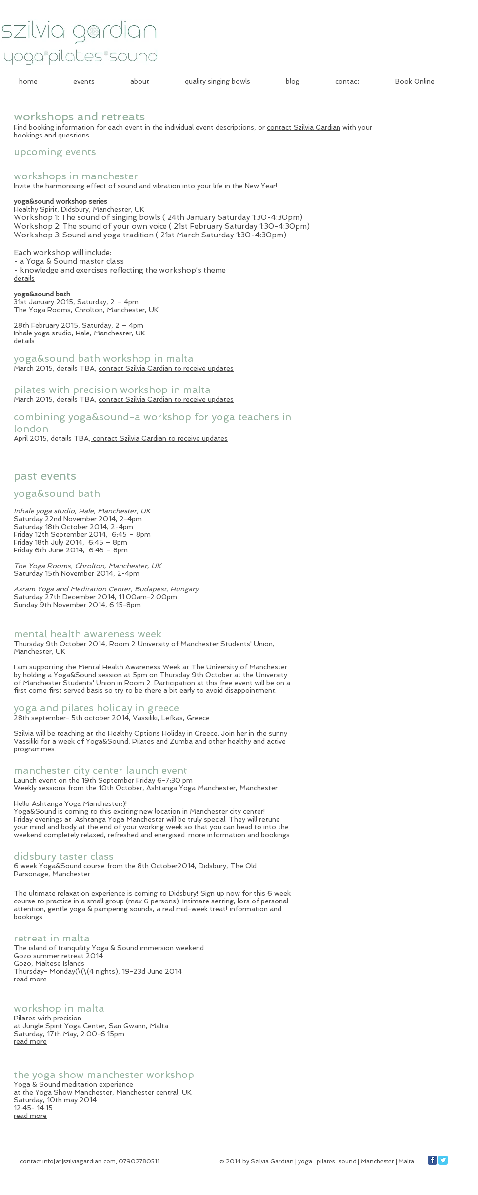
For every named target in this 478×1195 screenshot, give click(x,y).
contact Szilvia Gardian (303, 127)
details (24, 278)
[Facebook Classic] (432, 1160)
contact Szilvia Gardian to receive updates (166, 368)
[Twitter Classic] (443, 1160)
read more (30, 979)
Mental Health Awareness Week (129, 667)
